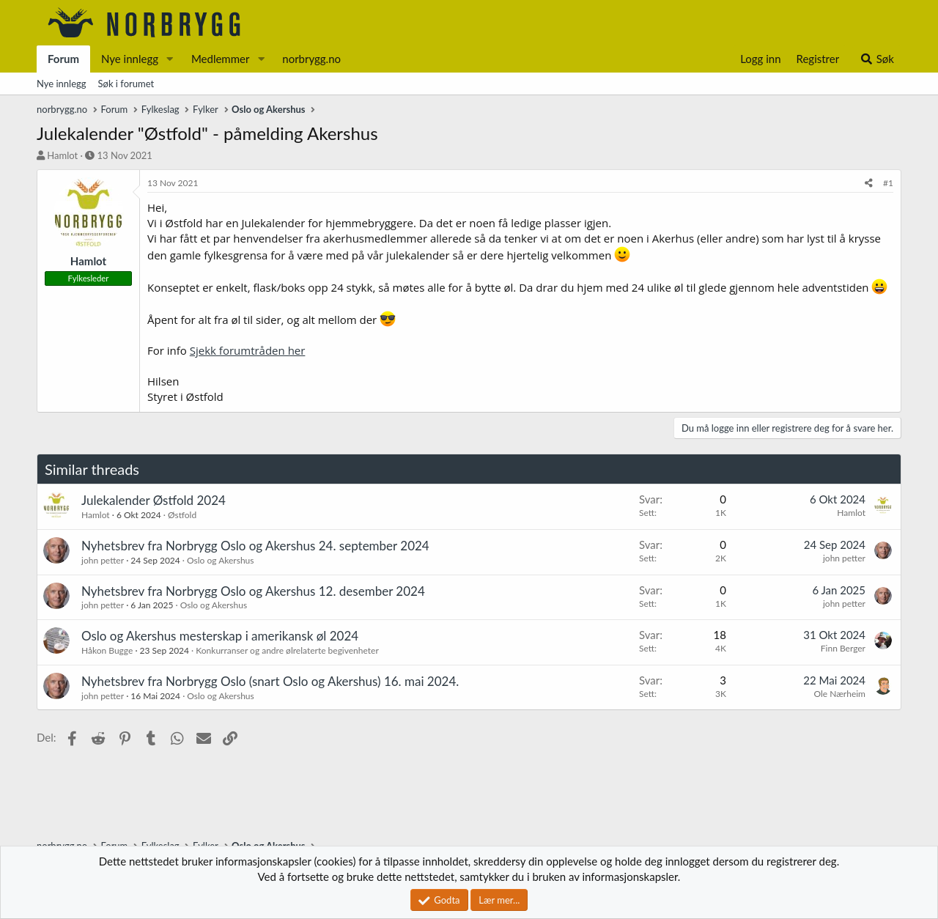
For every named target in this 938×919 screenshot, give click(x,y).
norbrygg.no (311, 58)
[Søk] (876, 59)
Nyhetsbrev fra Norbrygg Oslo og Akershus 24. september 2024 (255, 545)
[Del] (869, 183)
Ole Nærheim (839, 693)
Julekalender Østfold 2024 (153, 500)
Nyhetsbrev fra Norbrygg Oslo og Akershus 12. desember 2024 (253, 591)
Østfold (182, 514)
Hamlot (62, 155)
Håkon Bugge (107, 650)
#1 (888, 182)
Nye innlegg (129, 58)
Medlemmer (220, 58)
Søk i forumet (126, 83)
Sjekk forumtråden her (248, 350)
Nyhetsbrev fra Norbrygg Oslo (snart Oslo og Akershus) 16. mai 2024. (270, 681)
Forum (63, 58)
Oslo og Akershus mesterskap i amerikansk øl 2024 (219, 635)
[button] (170, 59)
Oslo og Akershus (220, 560)
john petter (102, 560)
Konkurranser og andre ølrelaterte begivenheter (287, 650)
